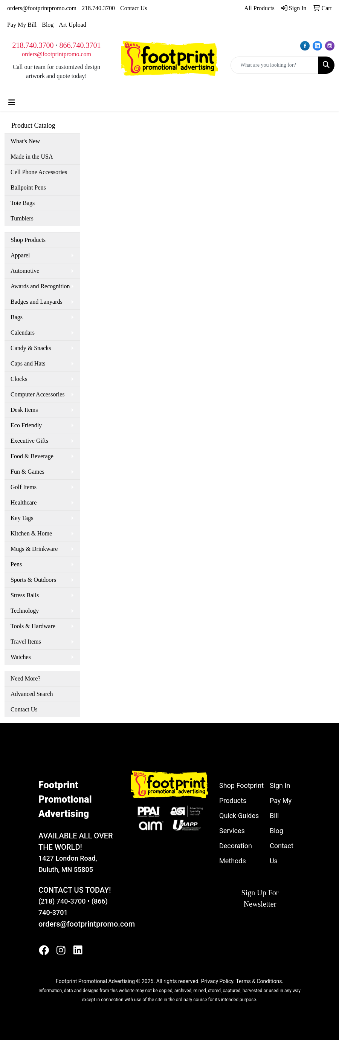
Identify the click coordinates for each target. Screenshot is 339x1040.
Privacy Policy (217, 981)
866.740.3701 (80, 45)
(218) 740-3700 (62, 901)
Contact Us (133, 8)
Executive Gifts (29, 440)
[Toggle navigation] (12, 102)
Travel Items (26, 641)
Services (232, 831)
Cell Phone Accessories (39, 172)
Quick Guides (239, 816)
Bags (17, 317)
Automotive (25, 271)
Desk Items (24, 410)
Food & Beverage (32, 456)
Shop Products (28, 240)
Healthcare (24, 502)
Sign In (280, 785)
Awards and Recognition (40, 286)
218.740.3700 (98, 8)
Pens (16, 564)
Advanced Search (32, 694)
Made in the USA (32, 156)
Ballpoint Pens (28, 187)
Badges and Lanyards (37, 301)
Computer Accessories (38, 394)
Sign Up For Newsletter (260, 898)
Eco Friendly (26, 425)
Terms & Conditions (259, 981)
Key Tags (22, 518)
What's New (25, 141)
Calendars (23, 332)
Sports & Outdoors (33, 580)
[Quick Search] (275, 65)
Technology (25, 610)
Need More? (26, 678)
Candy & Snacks (31, 348)
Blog (47, 24)
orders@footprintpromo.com (41, 8)
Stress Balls (25, 595)
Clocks (19, 379)
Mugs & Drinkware (34, 549)
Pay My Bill (22, 24)
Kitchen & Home (31, 533)
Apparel (20, 255)
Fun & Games (27, 471)
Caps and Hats (28, 363)
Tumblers (22, 218)
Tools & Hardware (33, 626)
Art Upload (72, 24)
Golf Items (24, 487)
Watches (21, 657)
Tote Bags (23, 203)
